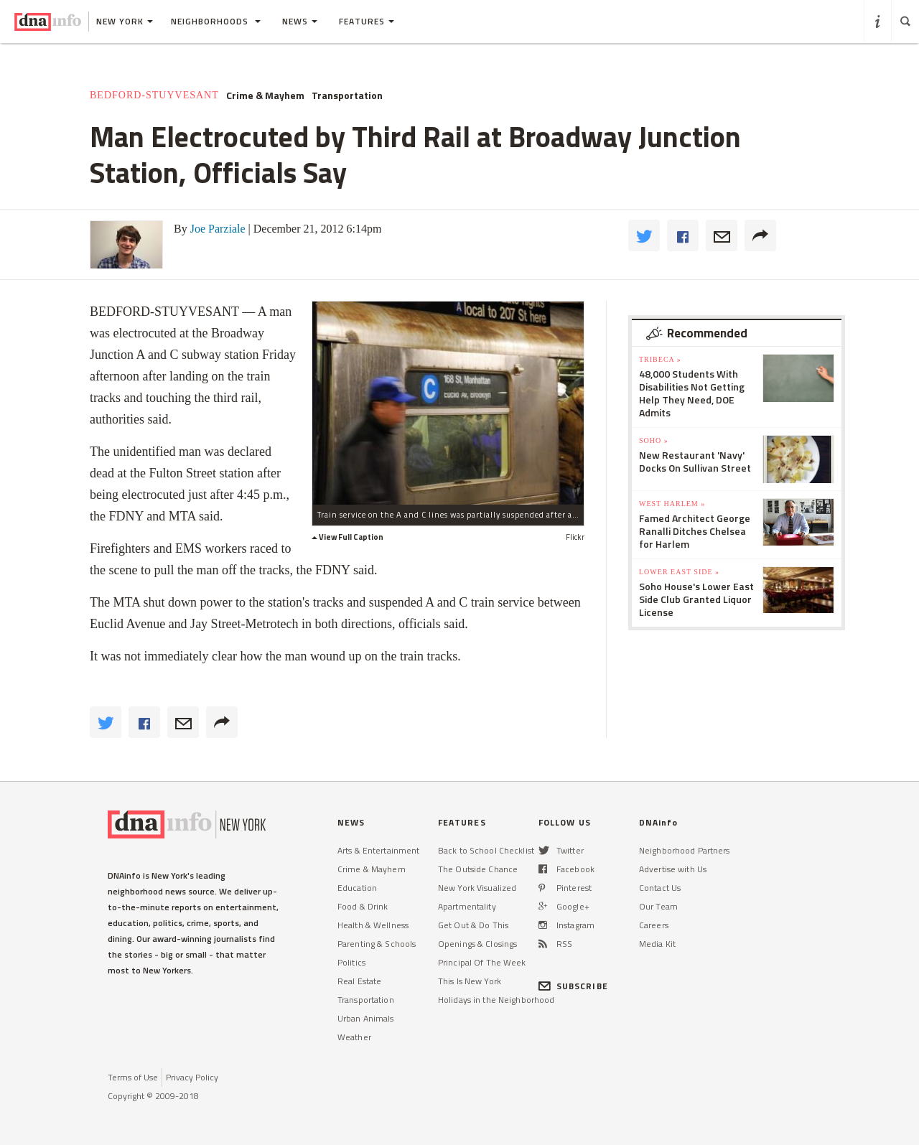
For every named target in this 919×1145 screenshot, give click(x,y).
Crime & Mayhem (265, 95)
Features (366, 21)
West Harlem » (672, 504)
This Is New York (469, 981)
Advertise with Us (672, 869)
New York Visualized (477, 887)
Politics (351, 962)
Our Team (658, 906)
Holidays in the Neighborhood (496, 999)
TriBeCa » (660, 359)
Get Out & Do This (473, 925)
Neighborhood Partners (684, 850)
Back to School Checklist (486, 850)
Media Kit (657, 943)
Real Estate (359, 981)
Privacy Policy (192, 1077)
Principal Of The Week (482, 962)
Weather (354, 1037)
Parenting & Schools (376, 943)
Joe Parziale (218, 229)
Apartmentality (467, 906)
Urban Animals (365, 1018)
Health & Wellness (373, 925)
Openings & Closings (477, 943)
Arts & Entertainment (378, 850)
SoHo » (653, 440)
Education (357, 887)
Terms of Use (133, 1077)
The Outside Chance (478, 869)
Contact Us (660, 887)
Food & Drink (362, 906)
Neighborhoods (216, 21)
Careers (653, 925)
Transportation (347, 95)
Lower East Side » (679, 572)
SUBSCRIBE (573, 986)
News (299, 21)
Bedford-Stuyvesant (154, 95)
